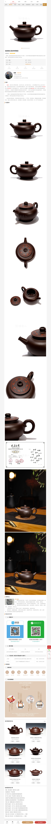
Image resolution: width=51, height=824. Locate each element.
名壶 (15, 4)
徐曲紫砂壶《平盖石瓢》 (10, 705)
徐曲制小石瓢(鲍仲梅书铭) (36, 651)
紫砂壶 (10, 4)
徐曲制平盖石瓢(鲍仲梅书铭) (15, 671)
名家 (23, 4)
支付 (32, 1)
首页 (6, 4)
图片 (19, 1)
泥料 (25, 1)
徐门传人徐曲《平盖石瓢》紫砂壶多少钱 (13, 709)
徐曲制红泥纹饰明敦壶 (36, 671)
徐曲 (9, 60)
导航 (44, 4)
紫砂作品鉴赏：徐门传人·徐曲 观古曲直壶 (14, 717)
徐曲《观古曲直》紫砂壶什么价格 (12, 703)
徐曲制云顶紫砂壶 (36, 692)
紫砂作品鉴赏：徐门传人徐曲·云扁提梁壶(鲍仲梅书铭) (16, 723)
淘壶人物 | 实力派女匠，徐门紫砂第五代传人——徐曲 (16, 727)
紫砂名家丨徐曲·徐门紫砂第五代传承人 (13, 725)
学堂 (19, 4)
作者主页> (19, 72)
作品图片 (7, 102)
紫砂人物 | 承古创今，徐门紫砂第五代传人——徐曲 (15, 729)
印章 (37, 4)
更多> (45, 634)
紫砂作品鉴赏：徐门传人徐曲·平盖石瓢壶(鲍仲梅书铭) (16, 721)
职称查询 (28, 4)
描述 (13, 1)
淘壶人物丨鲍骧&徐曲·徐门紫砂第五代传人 (14, 715)
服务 (38, 1)
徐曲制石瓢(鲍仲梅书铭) (15, 692)
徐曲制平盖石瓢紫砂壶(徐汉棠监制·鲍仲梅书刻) (15, 711)
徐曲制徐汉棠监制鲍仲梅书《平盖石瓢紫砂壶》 (15, 713)
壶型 (41, 4)
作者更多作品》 (28, 64)
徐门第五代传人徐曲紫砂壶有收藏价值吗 (13, 707)
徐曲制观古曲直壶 (15, 651)
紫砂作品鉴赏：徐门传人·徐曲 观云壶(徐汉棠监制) (15, 719)
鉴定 (33, 4)
